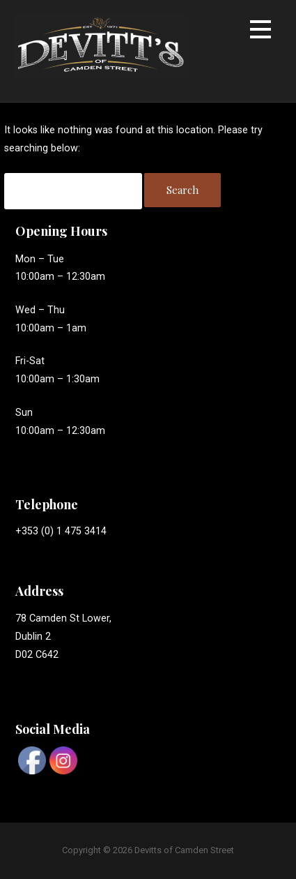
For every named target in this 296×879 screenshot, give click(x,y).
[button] (260, 32)
